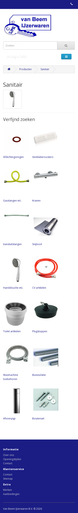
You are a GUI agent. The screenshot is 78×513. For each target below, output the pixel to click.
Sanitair (45, 69)
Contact (7, 463)
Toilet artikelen (15, 316)
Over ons (8, 455)
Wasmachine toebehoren (15, 362)
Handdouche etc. (15, 273)
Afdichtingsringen (15, 142)
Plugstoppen (44, 316)
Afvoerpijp (15, 403)
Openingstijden (12, 459)
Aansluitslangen (15, 229)
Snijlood (44, 229)
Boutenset (44, 403)
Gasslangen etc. (15, 186)
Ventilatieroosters (44, 142)
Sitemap (8, 478)
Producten (25, 69)
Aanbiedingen (11, 494)
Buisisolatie (44, 360)
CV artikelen (44, 273)
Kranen (44, 186)
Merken (7, 490)
